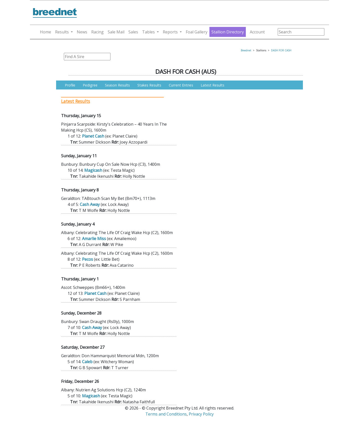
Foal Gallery (196, 32)
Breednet (246, 50)
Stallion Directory (227, 32)
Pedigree (90, 85)
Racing (97, 32)
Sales (133, 32)
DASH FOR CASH (281, 50)
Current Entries (181, 85)
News (82, 32)
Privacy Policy (201, 414)
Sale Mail (116, 32)
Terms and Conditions (166, 414)
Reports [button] (170, 32)
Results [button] (62, 32)
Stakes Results (149, 85)
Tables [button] (148, 32)
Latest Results (212, 85)
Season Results (117, 85)
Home (45, 32)
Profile (70, 85)
